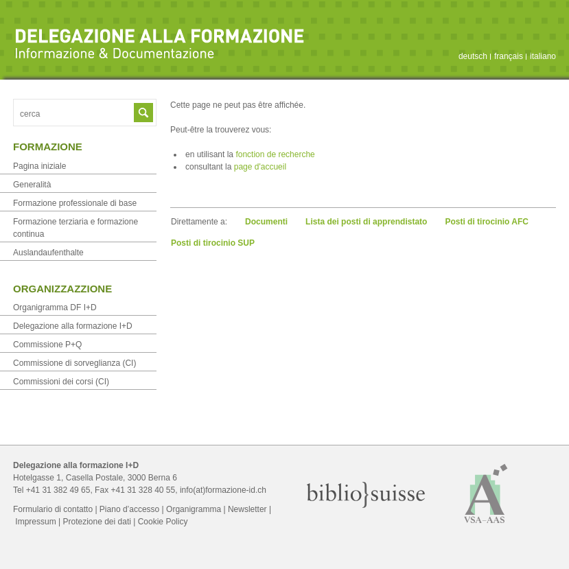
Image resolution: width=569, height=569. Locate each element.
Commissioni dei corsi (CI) (61, 381)
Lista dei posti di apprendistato (366, 222)
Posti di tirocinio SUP (213, 243)
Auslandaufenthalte (48, 252)
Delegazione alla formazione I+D (72, 326)
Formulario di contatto (53, 509)
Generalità (32, 184)
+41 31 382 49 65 (58, 490)
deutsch (472, 56)
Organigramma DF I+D (55, 307)
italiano (543, 56)
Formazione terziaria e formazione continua (75, 228)
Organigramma (193, 509)
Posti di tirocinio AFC (487, 222)
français (508, 56)
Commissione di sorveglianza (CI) (74, 363)
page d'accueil (260, 167)
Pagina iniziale (39, 166)
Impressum (35, 521)
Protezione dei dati (96, 521)
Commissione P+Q (47, 344)
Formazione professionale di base (75, 203)
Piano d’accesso (129, 509)
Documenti (266, 222)
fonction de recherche (274, 154)
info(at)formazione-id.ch (223, 490)
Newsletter (247, 509)
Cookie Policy (163, 521)
